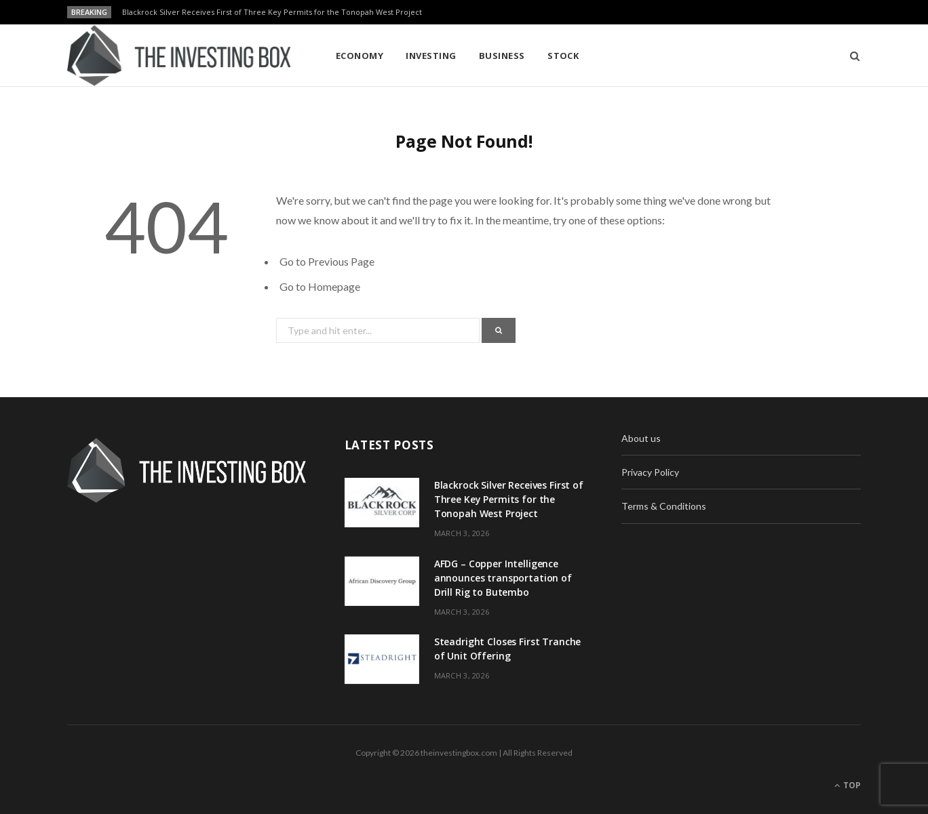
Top (847, 785)
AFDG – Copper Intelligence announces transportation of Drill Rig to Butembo (503, 577)
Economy (359, 55)
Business (502, 55)
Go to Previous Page (326, 261)
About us (641, 438)
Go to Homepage (319, 286)
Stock (563, 55)
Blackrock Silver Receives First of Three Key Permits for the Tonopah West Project (272, 12)
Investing (431, 55)
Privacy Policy (650, 472)
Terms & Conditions (663, 506)
